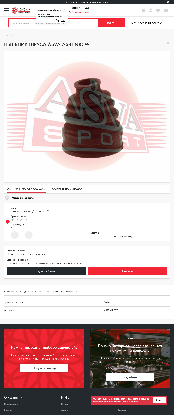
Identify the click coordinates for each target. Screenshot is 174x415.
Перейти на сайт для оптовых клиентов (84, 2)
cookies (115, 398)
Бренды (8, 410)
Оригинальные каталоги (148, 22)
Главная (8, 35)
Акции (64, 410)
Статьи (64, 404)
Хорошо (159, 400)
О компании (11, 404)
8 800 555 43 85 (81, 8)
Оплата (122, 410)
